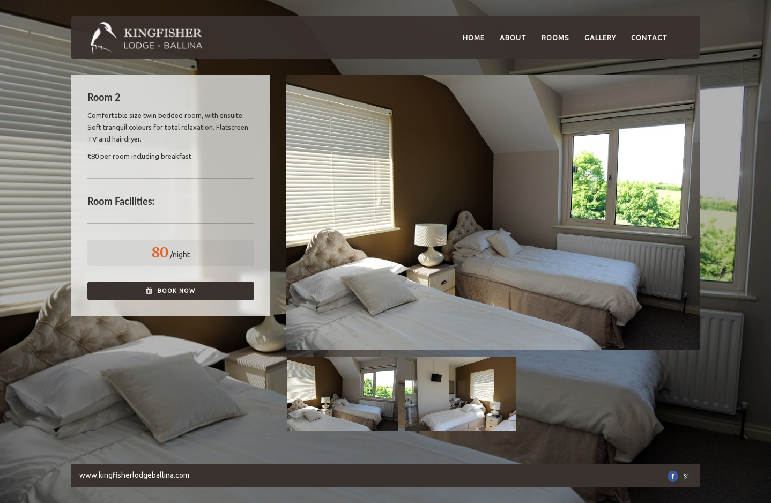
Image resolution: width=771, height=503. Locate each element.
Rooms (555, 37)
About (513, 37)
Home (474, 37)
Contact (649, 37)
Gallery (600, 37)
